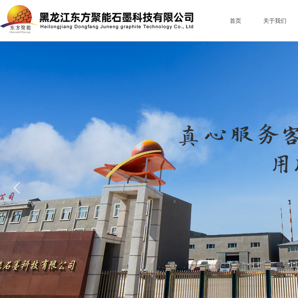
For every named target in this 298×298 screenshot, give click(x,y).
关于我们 (274, 21)
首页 (235, 21)
